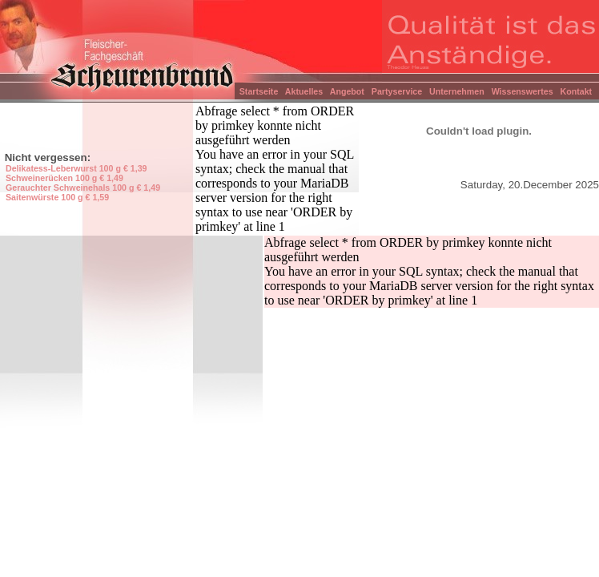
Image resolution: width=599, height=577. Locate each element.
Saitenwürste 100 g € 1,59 (57, 197)
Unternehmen (455, 91)
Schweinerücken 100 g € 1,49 (64, 178)
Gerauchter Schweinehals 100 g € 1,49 (83, 187)
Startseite (257, 91)
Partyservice (395, 91)
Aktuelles (302, 91)
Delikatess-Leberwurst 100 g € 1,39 (76, 168)
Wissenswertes (521, 91)
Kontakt (577, 91)
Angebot (346, 91)
